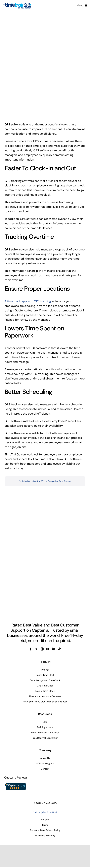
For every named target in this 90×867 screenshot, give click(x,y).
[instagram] (42, 649)
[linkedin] (53, 649)
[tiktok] (59, 649)
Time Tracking (65, 481)
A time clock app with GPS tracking (28, 301)
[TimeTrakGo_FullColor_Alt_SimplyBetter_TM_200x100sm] (17, 4)
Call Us (45, 812)
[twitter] (36, 649)
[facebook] (30, 649)
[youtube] (47, 649)
